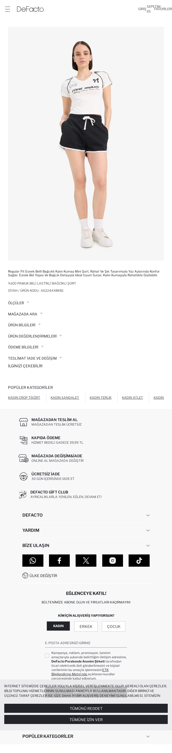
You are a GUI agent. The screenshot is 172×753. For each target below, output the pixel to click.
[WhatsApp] (32, 560)
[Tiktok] (139, 560)
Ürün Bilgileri (24, 325)
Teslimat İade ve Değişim (35, 358)
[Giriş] (142, 9)
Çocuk (114, 626)
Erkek (86, 626)
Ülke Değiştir (43, 575)
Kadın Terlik (101, 398)
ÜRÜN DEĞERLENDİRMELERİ (35, 336)
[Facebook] (59, 560)
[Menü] (7, 9)
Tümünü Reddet (86, 708)
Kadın (58, 626)
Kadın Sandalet (65, 398)
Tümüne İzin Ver (86, 719)
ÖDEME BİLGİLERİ (26, 347)
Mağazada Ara (25, 314)
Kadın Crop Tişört (24, 398)
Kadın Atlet (132, 398)
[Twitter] (86, 560)
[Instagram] (112, 560)
